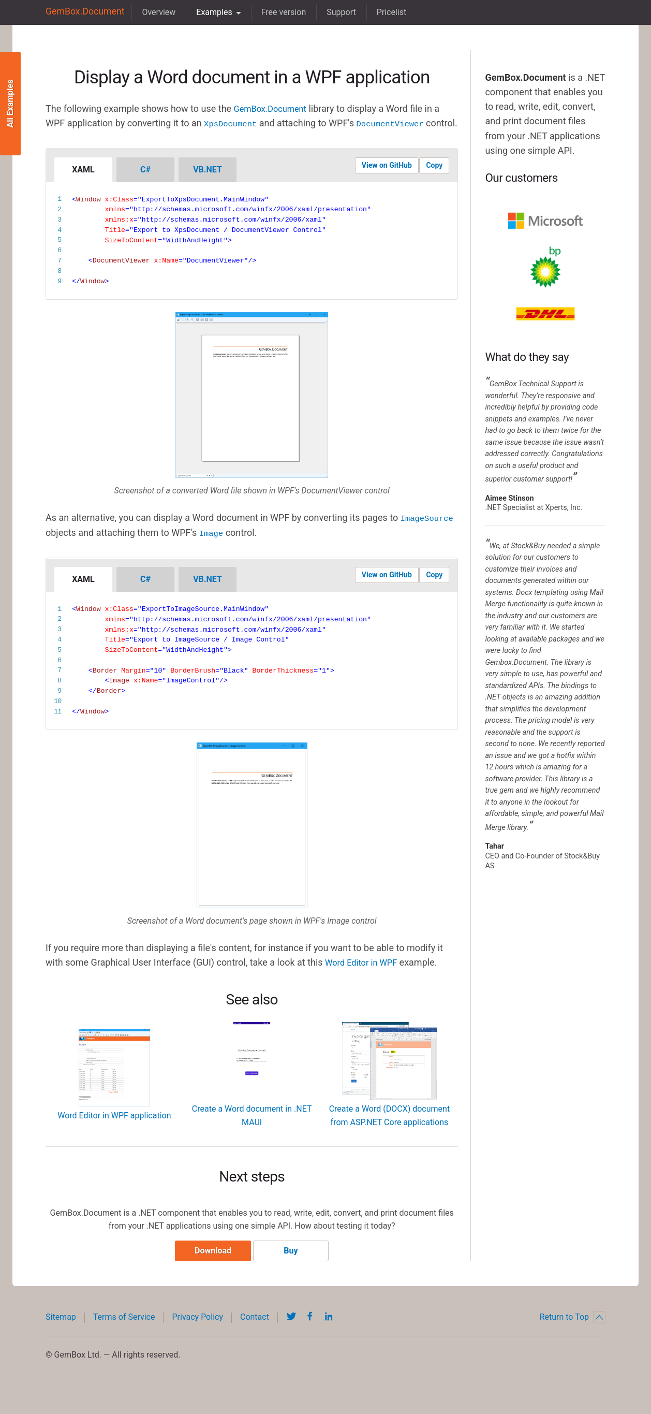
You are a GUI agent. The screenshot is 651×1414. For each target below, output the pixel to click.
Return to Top (572, 1332)
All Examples (10, 104)
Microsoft (545, 220)
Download (209, 1266)
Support (333, 12)
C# (145, 183)
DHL (545, 313)
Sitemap (61, 1332)
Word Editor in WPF (365, 974)
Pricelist (384, 12)
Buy (294, 1266)
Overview (151, 12)
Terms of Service (124, 1332)
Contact (254, 1332)
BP (545, 267)
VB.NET (207, 183)
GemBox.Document (81, 12)
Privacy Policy (197, 1332)
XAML (83, 183)
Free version (276, 12)
